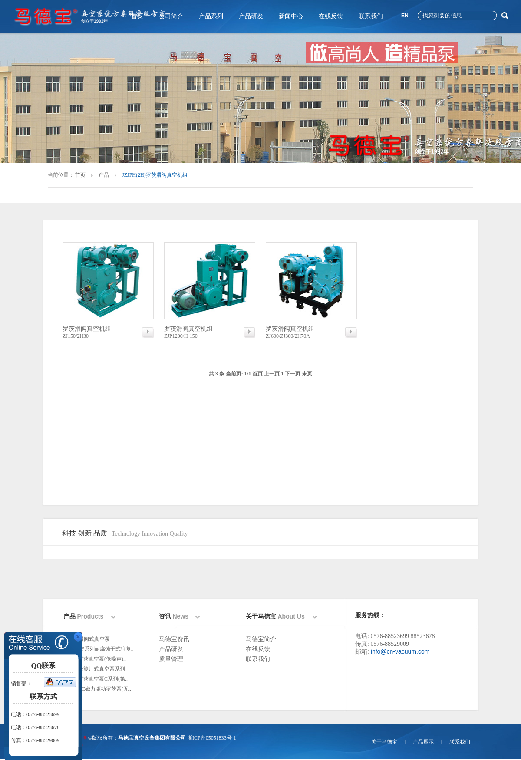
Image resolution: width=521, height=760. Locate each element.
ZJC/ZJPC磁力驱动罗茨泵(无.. (97, 689)
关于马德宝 (384, 742)
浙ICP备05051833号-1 (211, 738)
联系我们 (371, 16)
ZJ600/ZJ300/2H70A (311, 332)
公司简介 (171, 16)
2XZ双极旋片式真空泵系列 (94, 669)
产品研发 (251, 16)
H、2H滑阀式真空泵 (86, 639)
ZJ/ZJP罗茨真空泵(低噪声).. (94, 659)
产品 (104, 175)
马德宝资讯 (174, 639)
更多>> (72, 699)
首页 (137, 16)
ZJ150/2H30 (108, 332)
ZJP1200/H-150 (209, 332)
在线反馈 (331, 16)
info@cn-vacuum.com (400, 651)
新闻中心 (291, 16)
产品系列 (211, 16)
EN (405, 16)
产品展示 (423, 742)
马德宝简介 (261, 639)
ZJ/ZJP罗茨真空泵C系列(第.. (95, 679)
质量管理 (171, 659)
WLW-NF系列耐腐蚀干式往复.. (98, 649)
